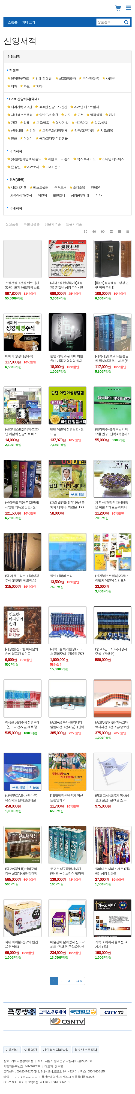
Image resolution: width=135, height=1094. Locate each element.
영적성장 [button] (96, 115)
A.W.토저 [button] (33, 167)
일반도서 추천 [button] (48, 115)
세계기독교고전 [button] (21, 107)
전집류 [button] (14, 70)
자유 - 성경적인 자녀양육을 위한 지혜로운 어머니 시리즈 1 (111, 505)
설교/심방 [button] (100, 122)
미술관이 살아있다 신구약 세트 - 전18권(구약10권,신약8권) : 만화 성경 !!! (67, 944)
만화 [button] (14, 138)
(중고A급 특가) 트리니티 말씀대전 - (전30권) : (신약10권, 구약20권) (67, 724)
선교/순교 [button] (81, 122)
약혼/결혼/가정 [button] (84, 130)
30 (85, 231)
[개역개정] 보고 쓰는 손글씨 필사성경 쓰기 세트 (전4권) (112, 358)
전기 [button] (112, 115)
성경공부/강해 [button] (80, 195)
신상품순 (12, 224)
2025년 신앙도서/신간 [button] (53, 107)
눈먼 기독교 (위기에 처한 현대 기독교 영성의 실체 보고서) (66, 358)
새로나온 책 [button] (19, 187)
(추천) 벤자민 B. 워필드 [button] (26, 159)
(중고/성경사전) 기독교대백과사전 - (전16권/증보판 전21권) (112, 724)
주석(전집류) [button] (90, 78)
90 (103, 231)
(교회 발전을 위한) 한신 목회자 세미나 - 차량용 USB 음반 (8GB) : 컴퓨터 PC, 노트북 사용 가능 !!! (67, 505)
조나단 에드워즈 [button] (113, 159)
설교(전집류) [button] (67, 78)
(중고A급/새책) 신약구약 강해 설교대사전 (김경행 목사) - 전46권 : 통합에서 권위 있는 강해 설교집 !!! (21, 871)
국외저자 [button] (15, 151)
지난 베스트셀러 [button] (22, 115)
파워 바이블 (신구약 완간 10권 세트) (21, 944)
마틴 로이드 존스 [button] (59, 159)
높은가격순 (74, 224)
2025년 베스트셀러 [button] (86, 107)
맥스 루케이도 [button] (86, 159)
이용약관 (30, 1050)
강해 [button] (27, 122)
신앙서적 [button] (13, 56)
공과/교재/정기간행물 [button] (53, 138)
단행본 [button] (95, 187)
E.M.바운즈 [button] (53, 167)
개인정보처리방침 (56, 1050)
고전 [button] (80, 115)
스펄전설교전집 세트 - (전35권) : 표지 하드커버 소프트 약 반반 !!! (22, 285)
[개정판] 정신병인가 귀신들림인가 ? (66, 798)
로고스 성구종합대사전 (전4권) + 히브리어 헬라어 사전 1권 (67, 871)
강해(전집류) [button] (44, 78)
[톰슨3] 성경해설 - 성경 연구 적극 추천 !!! (112, 285)
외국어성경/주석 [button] (21, 195)
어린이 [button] (28, 138)
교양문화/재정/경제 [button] (55, 130)
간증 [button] (14, 122)
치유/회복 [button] (106, 130)
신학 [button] (33, 130)
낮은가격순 (53, 224)
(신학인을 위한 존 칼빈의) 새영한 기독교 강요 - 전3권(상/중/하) (22, 505)
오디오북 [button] (79, 187)
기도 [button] (68, 115)
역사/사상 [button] (62, 122)
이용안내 (12, 1050)
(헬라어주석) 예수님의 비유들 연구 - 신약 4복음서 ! (112, 431)
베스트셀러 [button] (40, 187)
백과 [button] (14, 86)
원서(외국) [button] (16, 179)
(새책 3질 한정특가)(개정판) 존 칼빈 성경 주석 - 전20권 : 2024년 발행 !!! (66, 285)
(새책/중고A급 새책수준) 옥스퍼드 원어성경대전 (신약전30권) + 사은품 (21, 798)
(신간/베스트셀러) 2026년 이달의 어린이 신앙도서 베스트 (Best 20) (111, 578)
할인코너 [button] (59, 195)
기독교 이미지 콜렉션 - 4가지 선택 (111, 944)
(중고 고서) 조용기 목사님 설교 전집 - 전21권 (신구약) (112, 798)
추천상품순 (32, 224)
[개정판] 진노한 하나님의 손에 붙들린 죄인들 (21, 651)
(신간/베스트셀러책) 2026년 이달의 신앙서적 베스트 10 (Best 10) (21, 431)
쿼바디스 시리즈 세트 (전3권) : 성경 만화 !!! (112, 871)
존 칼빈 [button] (16, 167)
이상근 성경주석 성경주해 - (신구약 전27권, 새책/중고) (22, 724)
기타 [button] (39, 86)
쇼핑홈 (12, 22)
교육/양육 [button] (42, 122)
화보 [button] (27, 86)
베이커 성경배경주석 (19, 356)
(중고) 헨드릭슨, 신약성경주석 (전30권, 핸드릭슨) (22, 578)
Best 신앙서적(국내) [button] (24, 99)
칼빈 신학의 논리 (61, 576)
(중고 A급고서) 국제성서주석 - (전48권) (111, 651)
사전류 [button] (110, 78)
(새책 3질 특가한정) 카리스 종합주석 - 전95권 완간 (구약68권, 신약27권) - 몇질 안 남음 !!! (67, 651)
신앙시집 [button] (17, 130)
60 (94, 231)
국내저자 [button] (15, 208)
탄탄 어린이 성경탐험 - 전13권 (67, 431)
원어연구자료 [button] (20, 78)
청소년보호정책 (86, 1050)
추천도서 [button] (60, 187)
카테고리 (28, 22)
